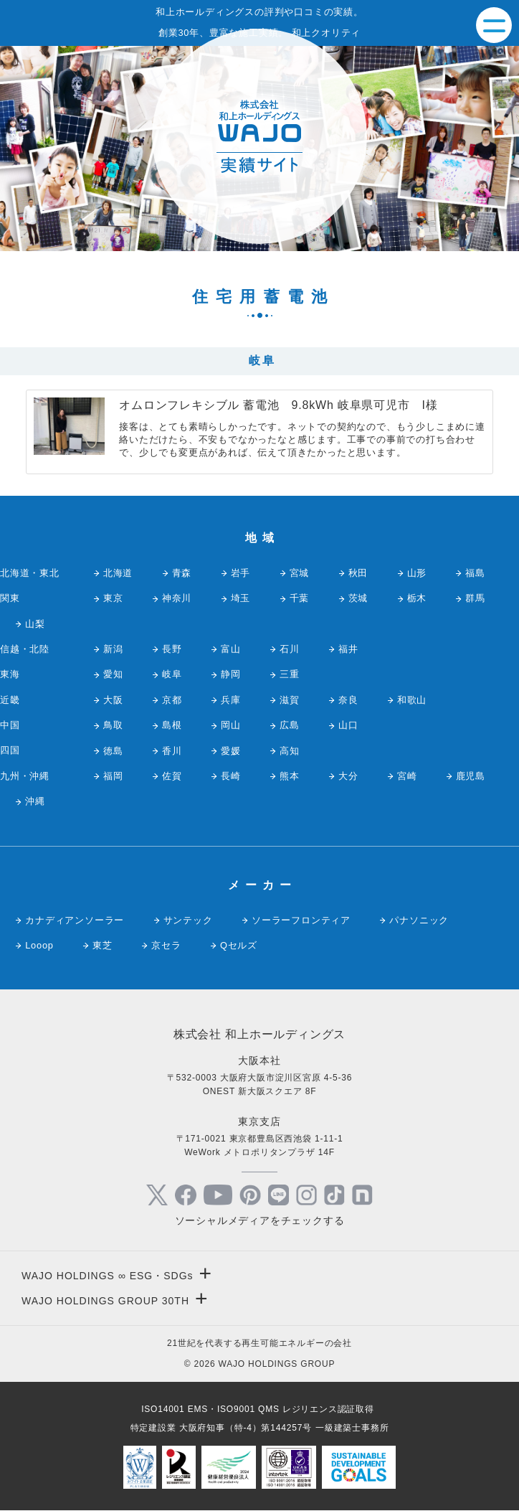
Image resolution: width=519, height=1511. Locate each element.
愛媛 (231, 750)
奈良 (348, 700)
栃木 (417, 598)
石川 (290, 649)
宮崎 (407, 776)
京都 (172, 700)
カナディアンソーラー (74, 920)
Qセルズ (238, 945)
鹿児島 (470, 776)
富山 (231, 649)
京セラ (166, 945)
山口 (348, 725)
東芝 (102, 945)
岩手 (241, 573)
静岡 (231, 674)
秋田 (358, 573)
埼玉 (241, 598)
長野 (172, 649)
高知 (290, 750)
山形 (417, 573)
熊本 (290, 776)
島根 (172, 725)
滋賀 (290, 700)
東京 (113, 598)
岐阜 (172, 674)
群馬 (475, 598)
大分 (348, 776)
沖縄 (35, 801)
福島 (475, 573)
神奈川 (176, 598)
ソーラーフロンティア (301, 920)
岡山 (231, 725)
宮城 (300, 573)
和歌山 (412, 700)
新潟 (113, 649)
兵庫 (231, 700)
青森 (182, 573)
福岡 (113, 776)
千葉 (300, 598)
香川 (172, 750)
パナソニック (419, 920)
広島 (290, 725)
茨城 (358, 598)
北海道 (118, 573)
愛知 (113, 674)
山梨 (35, 623)
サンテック (188, 920)
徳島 (113, 750)
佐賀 (172, 776)
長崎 (231, 776)
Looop (39, 945)
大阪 (113, 700)
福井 (348, 649)
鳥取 (113, 725)
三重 (290, 674)
